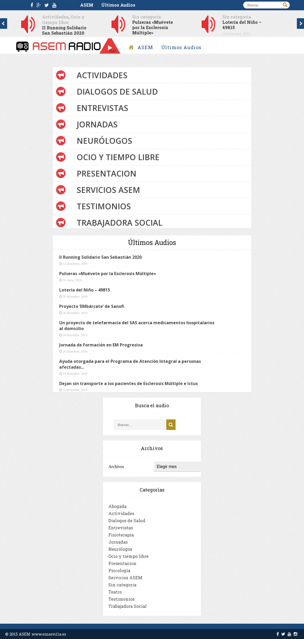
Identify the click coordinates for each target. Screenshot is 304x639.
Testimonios (104, 206)
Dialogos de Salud (117, 91)
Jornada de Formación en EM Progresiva (101, 345)
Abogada (117, 506)
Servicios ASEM (108, 189)
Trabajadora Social (119, 222)
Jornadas (97, 124)
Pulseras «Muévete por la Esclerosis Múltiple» (152, 27)
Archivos (116, 466)
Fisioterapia (121, 535)
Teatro (115, 592)
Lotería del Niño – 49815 (241, 24)
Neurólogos (104, 140)
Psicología (119, 570)
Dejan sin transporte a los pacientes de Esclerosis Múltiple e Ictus (128, 383)
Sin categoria (146, 17)
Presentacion (106, 173)
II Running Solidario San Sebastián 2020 (64, 30)
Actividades (55, 17)
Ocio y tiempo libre (63, 19)
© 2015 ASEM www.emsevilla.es (35, 634)
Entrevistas (102, 108)
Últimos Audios (118, 5)
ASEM (86, 5)
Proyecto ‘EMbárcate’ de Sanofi (91, 306)
